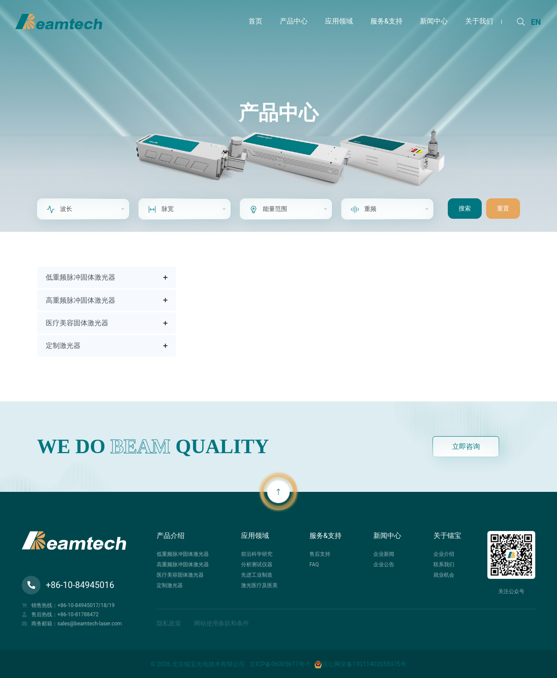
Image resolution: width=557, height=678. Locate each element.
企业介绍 (443, 554)
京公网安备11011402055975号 (360, 664)
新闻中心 (387, 535)
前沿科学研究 (256, 554)
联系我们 (443, 564)
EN (536, 22)
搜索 (465, 208)
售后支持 (319, 554)
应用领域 (255, 535)
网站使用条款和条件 (221, 623)
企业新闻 (383, 554)
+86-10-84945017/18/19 (85, 605)
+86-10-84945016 (68, 585)
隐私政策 (169, 623)
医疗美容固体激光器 (77, 323)
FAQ (314, 564)
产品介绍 (171, 535)
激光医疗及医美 (259, 585)
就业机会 (443, 575)
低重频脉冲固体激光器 (80, 277)
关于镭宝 (447, 535)
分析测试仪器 (256, 564)
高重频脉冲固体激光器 (80, 300)
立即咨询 (466, 446)
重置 (503, 208)
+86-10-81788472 (77, 614)
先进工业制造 (256, 575)
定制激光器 (63, 345)
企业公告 (383, 564)
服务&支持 (325, 535)
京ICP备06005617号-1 (279, 664)
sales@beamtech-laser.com (89, 624)
